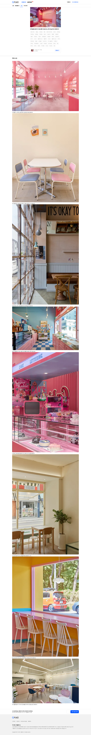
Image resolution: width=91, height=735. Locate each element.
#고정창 (42, 45)
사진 (21, 5)
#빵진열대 (44, 36)
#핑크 (45, 34)
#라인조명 (50, 43)
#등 (57, 43)
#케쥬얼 (40, 34)
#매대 (53, 36)
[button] (77, 62)
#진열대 (48, 36)
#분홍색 (56, 34)
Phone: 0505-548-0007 (43, 726)
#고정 (47, 45)
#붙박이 (45, 38)
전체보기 (57, 50)
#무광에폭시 (36, 43)
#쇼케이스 (45, 41)
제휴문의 (68, 2)
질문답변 (29, 2)
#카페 (54, 31)
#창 (54, 45)
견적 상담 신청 (75, 711)
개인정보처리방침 (24, 721)
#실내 (40, 36)
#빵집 (37, 31)
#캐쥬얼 (36, 34)
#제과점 (40, 31)
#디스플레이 (50, 41)
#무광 (32, 43)
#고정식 (50, 45)
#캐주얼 (58, 31)
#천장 (54, 43)
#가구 (32, 38)
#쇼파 (49, 38)
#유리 (35, 45)
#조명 (41, 43)
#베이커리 (32, 31)
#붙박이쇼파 (54, 38)
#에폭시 (55, 41)
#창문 (39, 45)
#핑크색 (48, 34)
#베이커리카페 (49, 31)
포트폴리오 (17, 5)
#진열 (36, 41)
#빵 (44, 31)
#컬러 (32, 36)
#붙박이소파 (40, 38)
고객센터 (13, 721)
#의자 (59, 38)
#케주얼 (32, 34)
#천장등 (45, 43)
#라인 (32, 45)
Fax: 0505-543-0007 (50, 726)
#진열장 (40, 41)
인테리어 (24, 2)
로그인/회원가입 (75, 2)
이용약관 (18, 721)
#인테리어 (57, 36)
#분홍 (53, 34)
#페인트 (35, 36)
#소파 (35, 38)
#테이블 (32, 41)
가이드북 (25, 5)
